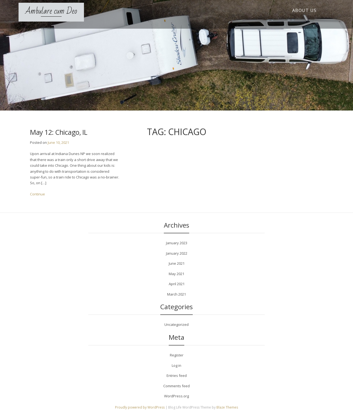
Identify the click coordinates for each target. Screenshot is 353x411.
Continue (37, 194)
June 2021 (177, 263)
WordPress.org (176, 396)
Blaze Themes (227, 407)
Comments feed (176, 385)
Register (176, 355)
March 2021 (176, 294)
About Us (304, 10)
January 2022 (176, 253)
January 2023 (176, 242)
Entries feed (177, 375)
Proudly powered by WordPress (140, 407)
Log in (176, 365)
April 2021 (177, 283)
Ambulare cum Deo (51, 11)
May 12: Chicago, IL (59, 132)
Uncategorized (176, 324)
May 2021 (176, 273)
